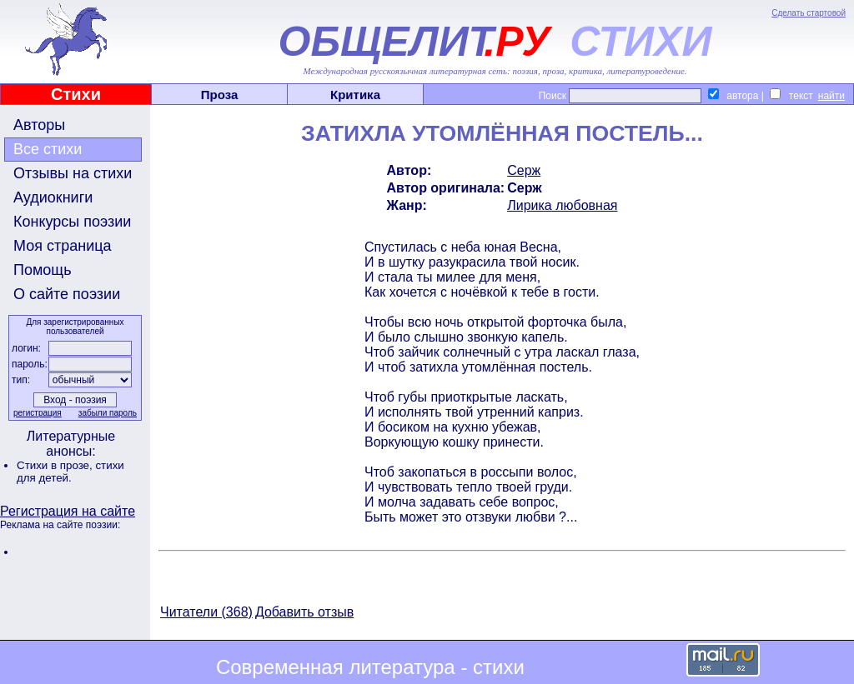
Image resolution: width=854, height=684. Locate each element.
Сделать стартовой (808, 12)
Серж (523, 170)
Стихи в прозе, (56, 465)
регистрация (37, 412)
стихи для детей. (70, 471)
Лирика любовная (562, 205)
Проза (220, 94)
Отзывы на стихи (72, 173)
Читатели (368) (206, 612)
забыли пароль (107, 412)
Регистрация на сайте (67, 511)
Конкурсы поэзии (72, 221)
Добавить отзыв (304, 612)
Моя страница (62, 245)
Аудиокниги (53, 197)
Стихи (76, 94)
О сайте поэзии (66, 294)
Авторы (39, 125)
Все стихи (47, 149)
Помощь (42, 270)
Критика (355, 94)
